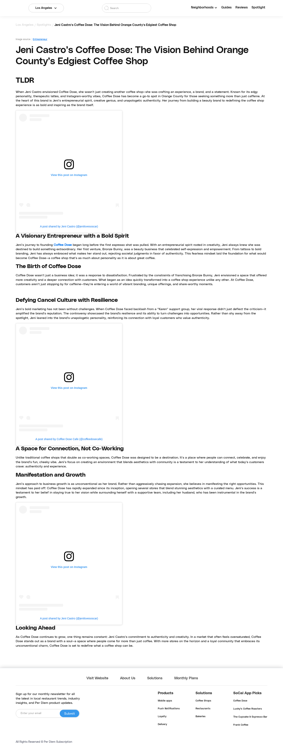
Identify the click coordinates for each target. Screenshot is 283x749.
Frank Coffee (240, 725)
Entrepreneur (40, 39)
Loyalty (162, 716)
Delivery (162, 724)
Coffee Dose (63, 244)
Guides (226, 7)
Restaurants (203, 709)
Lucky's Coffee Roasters (247, 709)
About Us (127, 678)
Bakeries (201, 716)
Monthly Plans (186, 678)
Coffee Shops (203, 701)
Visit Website (97, 678)
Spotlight (258, 7)
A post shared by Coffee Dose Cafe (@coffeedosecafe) (68, 439)
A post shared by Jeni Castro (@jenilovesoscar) (69, 226)
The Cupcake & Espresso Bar (250, 717)
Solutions (155, 678)
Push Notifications (169, 709)
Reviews (241, 7)
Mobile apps (165, 701)
